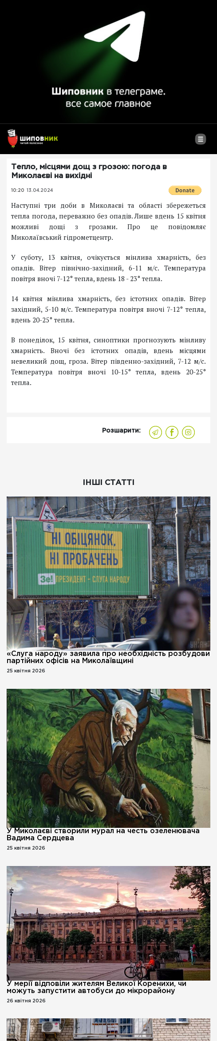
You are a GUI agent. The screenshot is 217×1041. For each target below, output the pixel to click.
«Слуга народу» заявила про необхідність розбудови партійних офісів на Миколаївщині (108, 657)
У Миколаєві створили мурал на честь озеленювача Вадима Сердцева (103, 835)
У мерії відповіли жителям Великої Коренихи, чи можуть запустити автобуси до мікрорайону (96, 987)
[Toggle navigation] (200, 142)
